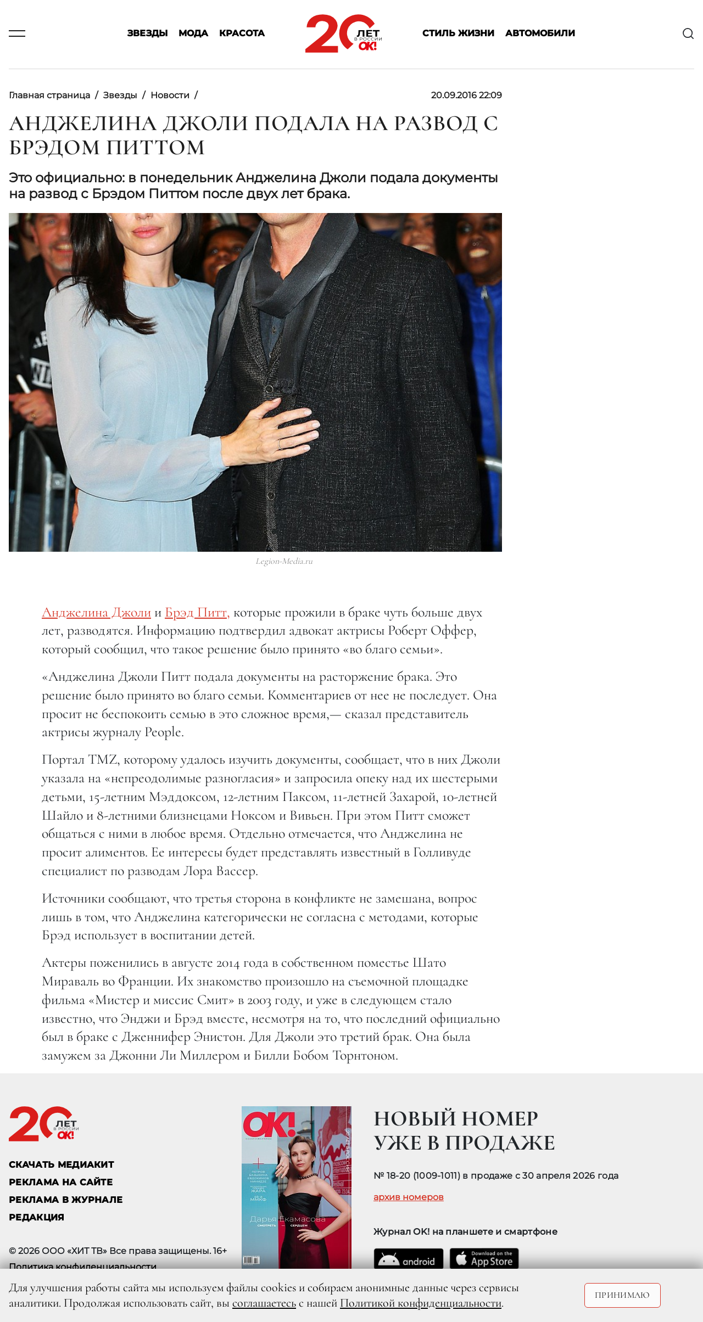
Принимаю (622, 1295)
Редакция (37, 1217)
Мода (193, 33)
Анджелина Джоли (96, 611)
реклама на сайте (61, 1182)
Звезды (147, 33)
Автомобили (540, 33)
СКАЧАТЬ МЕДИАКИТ (61, 1164)
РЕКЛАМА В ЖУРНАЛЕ (65, 1200)
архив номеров (408, 1197)
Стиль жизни (458, 33)
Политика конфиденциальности (83, 1267)
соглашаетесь (264, 1303)
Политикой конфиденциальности (420, 1303)
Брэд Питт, (197, 611)
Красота (242, 33)
